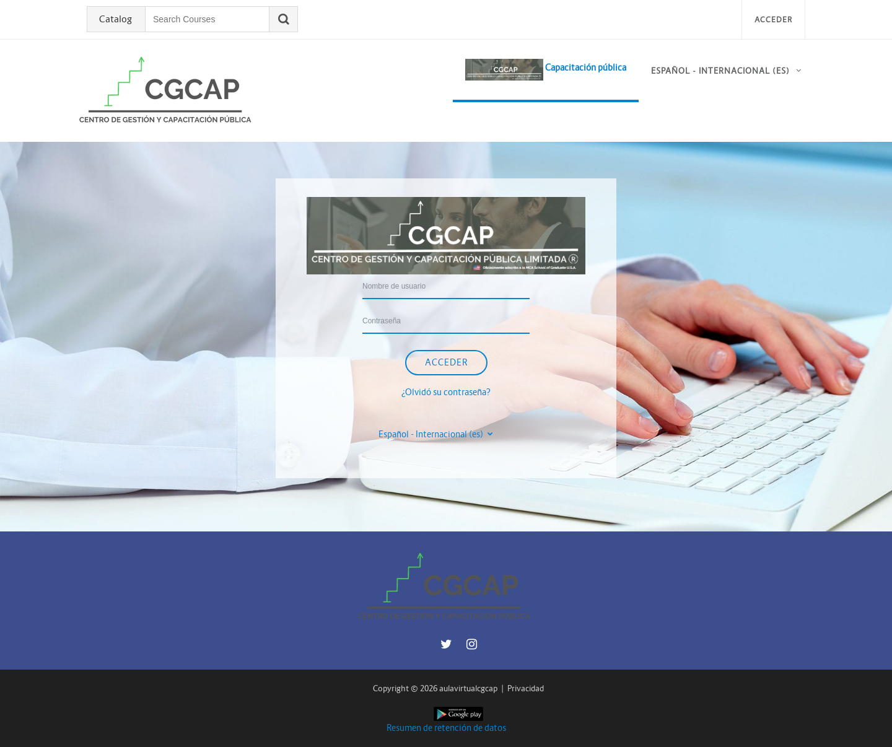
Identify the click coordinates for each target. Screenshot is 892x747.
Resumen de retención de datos (446, 727)
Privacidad (525, 688)
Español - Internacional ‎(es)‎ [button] (431, 434)
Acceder (773, 19)
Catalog (115, 19)
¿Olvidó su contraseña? (446, 392)
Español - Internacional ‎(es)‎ (720, 71)
